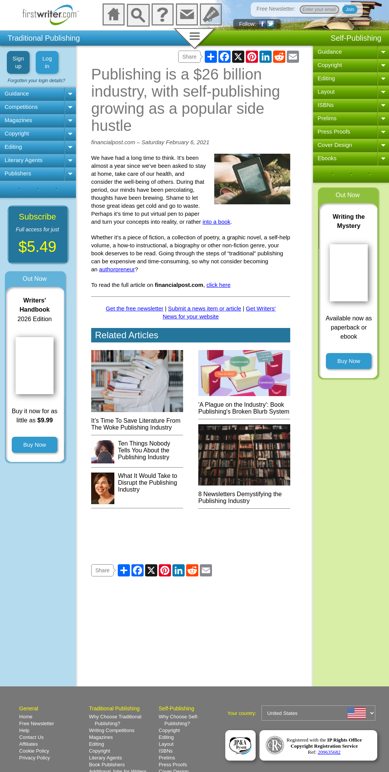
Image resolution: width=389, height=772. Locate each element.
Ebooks (327, 158)
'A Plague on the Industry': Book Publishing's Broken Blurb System (244, 405)
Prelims (327, 118)
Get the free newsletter (134, 308)
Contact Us (31, 737)
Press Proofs (334, 131)
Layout (326, 91)
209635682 (329, 752)
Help (24, 730)
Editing (13, 146)
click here (218, 285)
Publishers (18, 173)
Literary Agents (24, 160)
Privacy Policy (34, 758)
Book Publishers (107, 764)
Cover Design (335, 145)
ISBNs (326, 105)
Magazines (18, 120)
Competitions (21, 106)
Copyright (17, 133)
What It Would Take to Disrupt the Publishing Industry (147, 483)
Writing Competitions (111, 730)
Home (26, 716)
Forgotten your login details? (36, 80)
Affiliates (28, 744)
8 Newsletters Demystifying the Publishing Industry (244, 494)
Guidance (17, 93)
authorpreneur (117, 269)
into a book (216, 221)
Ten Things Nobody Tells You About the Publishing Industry (144, 450)
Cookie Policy (34, 751)
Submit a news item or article (204, 308)
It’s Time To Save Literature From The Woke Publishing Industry (137, 421)
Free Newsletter (36, 723)
